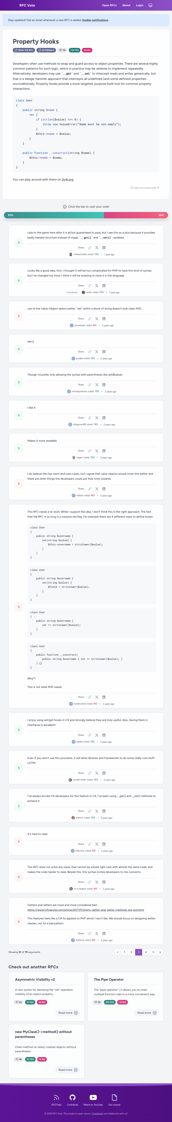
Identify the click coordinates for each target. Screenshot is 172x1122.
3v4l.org (67, 179)
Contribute (97, 1113)
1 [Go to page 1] (124, 952)
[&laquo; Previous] (117, 952)
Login (139, 6)
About (126, 6)
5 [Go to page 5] (153, 952)
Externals (46, 50)
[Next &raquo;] (160, 952)
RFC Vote (27, 5)
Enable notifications (95, 20)
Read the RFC (24, 50)
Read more (68, 1013)
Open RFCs (109, 6)
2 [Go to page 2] (131, 952)
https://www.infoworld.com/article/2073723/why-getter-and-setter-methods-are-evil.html (85, 910)
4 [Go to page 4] (146, 952)
